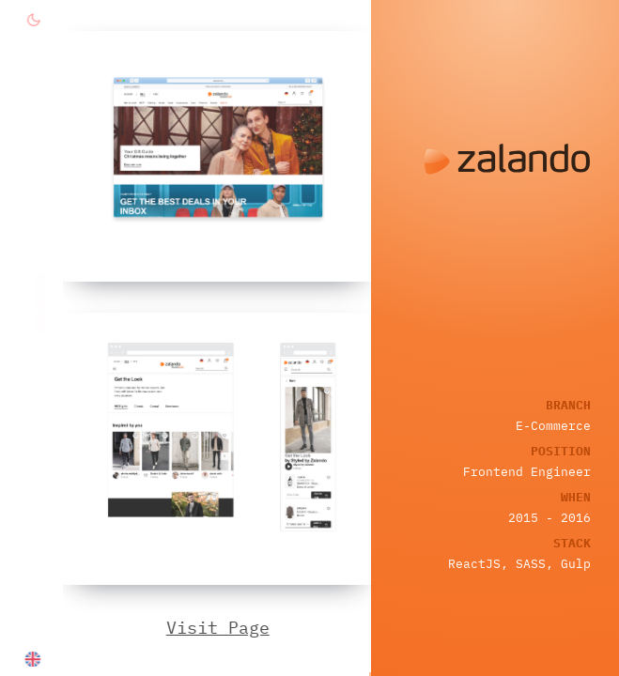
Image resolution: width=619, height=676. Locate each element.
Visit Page (219, 627)
